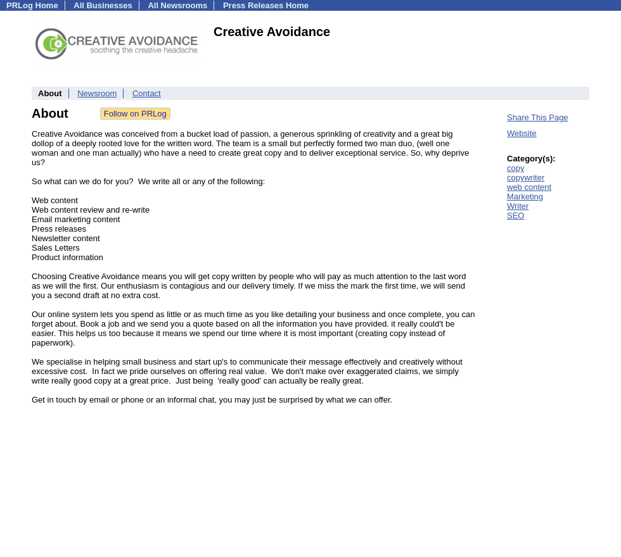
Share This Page (537, 117)
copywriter (525, 177)
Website (522, 133)
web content (529, 187)
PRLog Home (32, 5)
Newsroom (97, 93)
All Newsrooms (177, 5)
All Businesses (103, 5)
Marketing (525, 196)
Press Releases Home (266, 5)
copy (515, 168)
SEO (515, 215)
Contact (146, 93)
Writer (517, 206)
